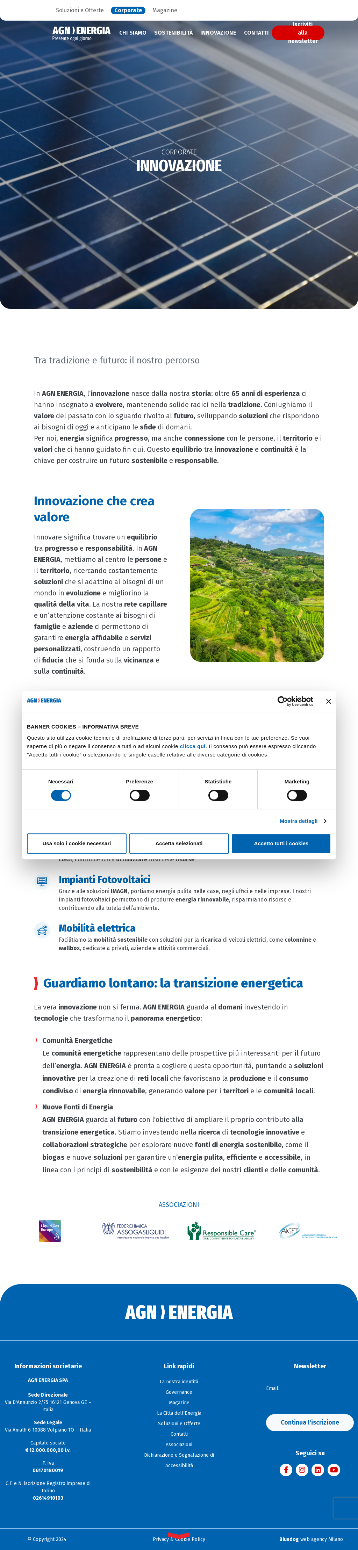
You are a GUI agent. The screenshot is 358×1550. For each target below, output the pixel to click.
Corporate (128, 10)
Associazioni (179, 1445)
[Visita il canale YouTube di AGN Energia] (334, 1470)
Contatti (179, 1434)
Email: (272, 1388)
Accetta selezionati (178, 843)
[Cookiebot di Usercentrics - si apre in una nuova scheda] (282, 701)
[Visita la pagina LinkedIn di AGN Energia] (318, 1470)
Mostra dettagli (298, 821)
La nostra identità (179, 1382)
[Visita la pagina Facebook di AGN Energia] (286, 1470)
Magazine (164, 10)
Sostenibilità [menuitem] (173, 32)
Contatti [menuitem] (256, 32)
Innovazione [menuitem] (218, 32)
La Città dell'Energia (179, 1413)
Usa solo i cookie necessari (77, 843)
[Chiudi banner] (328, 701)
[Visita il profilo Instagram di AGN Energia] (302, 1470)
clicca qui (193, 746)
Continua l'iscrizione (310, 1422)
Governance (179, 1392)
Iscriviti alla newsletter (303, 33)
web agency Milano (311, 1539)
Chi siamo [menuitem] (132, 32)
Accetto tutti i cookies (281, 843)
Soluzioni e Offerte (80, 10)
